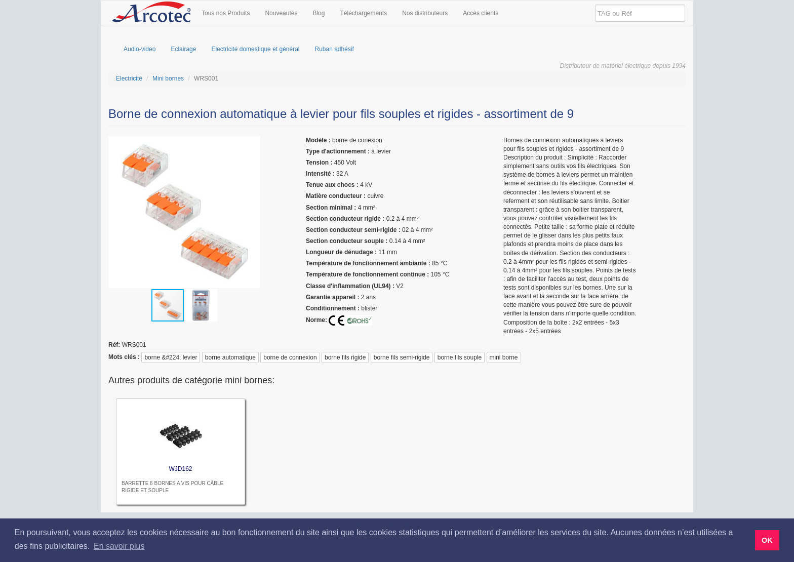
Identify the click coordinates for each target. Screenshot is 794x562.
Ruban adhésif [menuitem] (334, 49)
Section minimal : (331, 207)
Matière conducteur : (336, 195)
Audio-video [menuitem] (139, 49)
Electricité (129, 78)
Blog (318, 13)
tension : (319, 162)
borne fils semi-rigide (402, 357)
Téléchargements (363, 13)
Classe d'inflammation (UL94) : (350, 286)
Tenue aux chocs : (332, 184)
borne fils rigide (345, 357)
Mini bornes (168, 78)
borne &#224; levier (170, 357)
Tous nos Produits (226, 13)
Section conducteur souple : (346, 241)
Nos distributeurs (425, 13)
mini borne (504, 357)
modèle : (318, 140)
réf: (114, 344)
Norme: (316, 320)
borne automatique (230, 357)
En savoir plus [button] (119, 546)
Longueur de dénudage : (341, 252)
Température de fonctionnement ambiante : (368, 263)
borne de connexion (289, 357)
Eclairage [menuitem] (183, 49)
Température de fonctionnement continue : (367, 274)
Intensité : (320, 173)
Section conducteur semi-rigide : (353, 229)
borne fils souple (460, 357)
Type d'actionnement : (338, 151)
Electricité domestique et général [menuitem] (255, 49)
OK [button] (767, 540)
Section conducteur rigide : (345, 218)
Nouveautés (281, 13)
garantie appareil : (332, 297)
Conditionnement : (333, 308)
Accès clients (480, 13)
